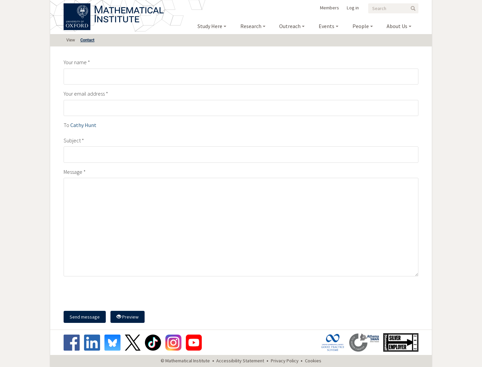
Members (329, 8)
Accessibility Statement (240, 361)
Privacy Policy (285, 361)
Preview (127, 317)
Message (73, 171)
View (70, 40)
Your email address (84, 93)
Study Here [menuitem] (209, 26)
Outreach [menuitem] (290, 26)
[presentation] (114, 294)
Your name (75, 62)
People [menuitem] (360, 26)
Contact (87, 40)
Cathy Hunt (83, 125)
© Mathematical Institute (185, 361)
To (66, 125)
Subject (72, 140)
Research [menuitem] (250, 26)
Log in (353, 8)
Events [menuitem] (326, 26)
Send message (85, 317)
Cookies (313, 361)
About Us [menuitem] (397, 26)
